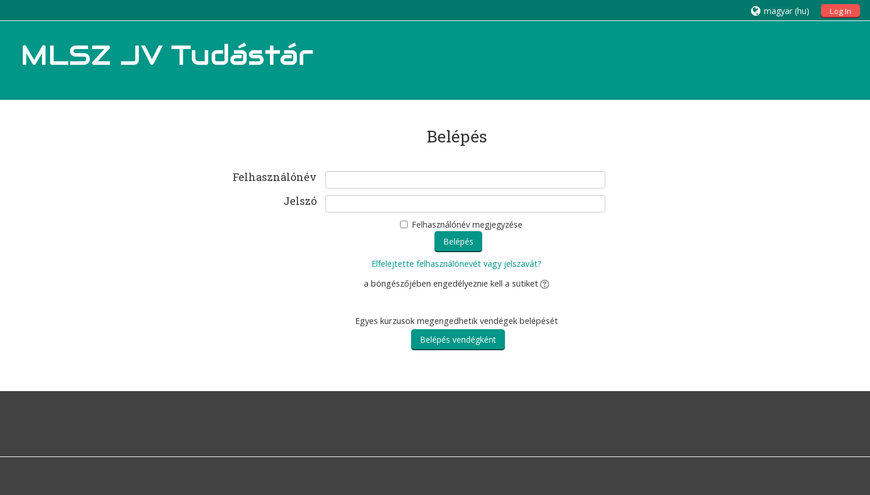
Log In (840, 11)
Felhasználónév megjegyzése (467, 224)
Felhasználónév (275, 177)
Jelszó (300, 201)
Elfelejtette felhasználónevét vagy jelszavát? (456, 263)
